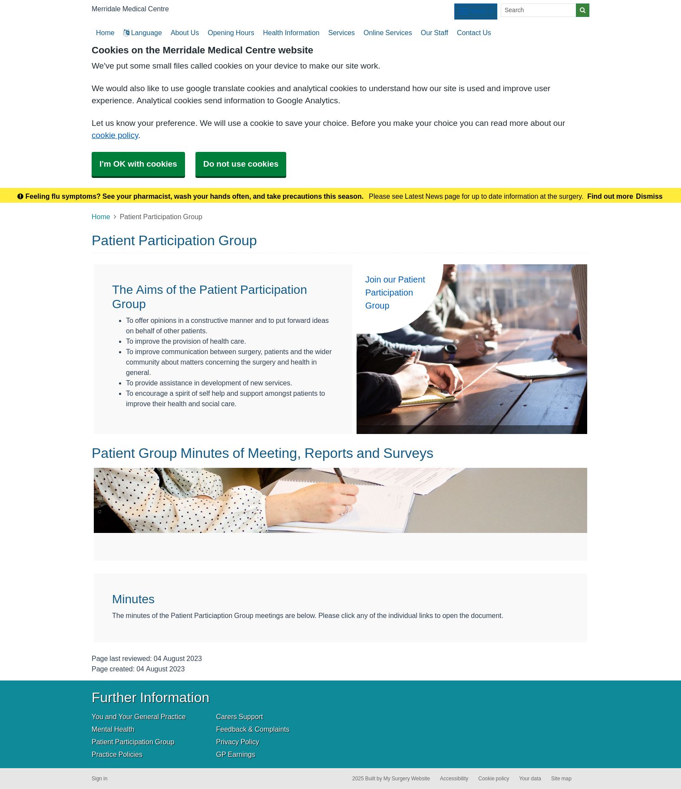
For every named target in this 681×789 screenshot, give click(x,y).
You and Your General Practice (139, 716)
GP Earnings (235, 754)
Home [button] (105, 32)
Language (142, 32)
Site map (561, 778)
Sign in (99, 778)
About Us (185, 32)
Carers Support (239, 716)
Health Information (291, 32)
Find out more (610, 196)
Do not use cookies (240, 164)
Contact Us (474, 32)
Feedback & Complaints (253, 729)
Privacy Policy (237, 741)
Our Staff (434, 32)
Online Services (388, 32)
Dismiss (649, 196)
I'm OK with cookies (138, 164)
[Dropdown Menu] (475, 11)
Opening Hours (231, 32)
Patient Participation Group (133, 741)
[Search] (538, 10)
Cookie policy (493, 778)
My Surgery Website (406, 778)
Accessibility (454, 778)
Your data (530, 778)
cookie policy (115, 135)
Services (341, 32)
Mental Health (113, 729)
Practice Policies (117, 754)
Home (101, 216)
